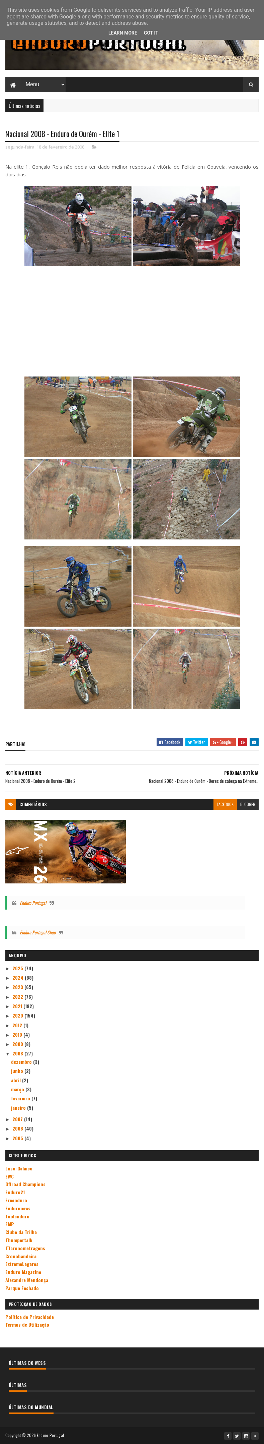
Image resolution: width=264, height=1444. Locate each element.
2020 (18, 1015)
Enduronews (17, 1207)
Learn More (122, 33)
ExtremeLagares (21, 1263)
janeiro (19, 1107)
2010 (17, 1034)
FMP (9, 1223)
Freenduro (16, 1199)
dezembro (22, 1061)
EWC (9, 1175)
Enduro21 (15, 1192)
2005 (18, 1137)
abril (16, 1079)
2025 (18, 967)
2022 (18, 996)
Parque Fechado (22, 1287)
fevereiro (21, 1098)
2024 (18, 977)
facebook (225, 804)
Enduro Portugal (33, 902)
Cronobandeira (20, 1255)
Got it (151, 33)
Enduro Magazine (23, 1271)
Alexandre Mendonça (26, 1279)
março (18, 1088)
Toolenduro (17, 1215)
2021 (17, 1005)
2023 (18, 986)
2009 (18, 1043)
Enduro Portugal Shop (38, 931)
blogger (247, 804)
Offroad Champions (25, 1184)
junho (17, 1070)
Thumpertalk (18, 1239)
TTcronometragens (25, 1247)
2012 (17, 1024)
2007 (18, 1118)
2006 (18, 1128)
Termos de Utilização (27, 1324)
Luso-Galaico (18, 1167)
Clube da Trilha (21, 1231)
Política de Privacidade (29, 1316)
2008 (18, 1053)
